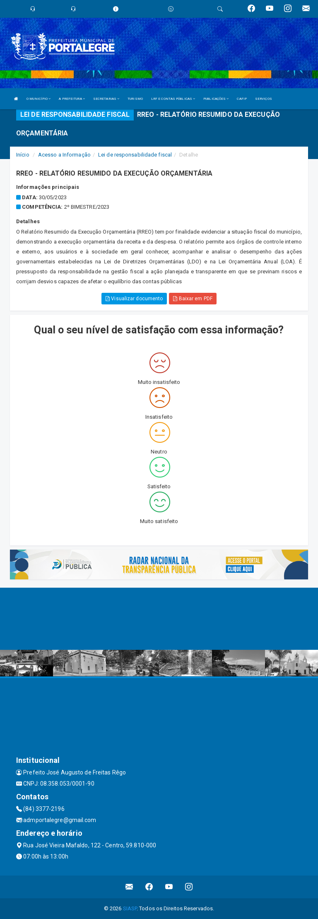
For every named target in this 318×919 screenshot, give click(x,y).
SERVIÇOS (263, 99)
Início (22, 155)
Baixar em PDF (192, 299)
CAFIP (242, 99)
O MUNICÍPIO (38, 99)
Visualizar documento (134, 299)
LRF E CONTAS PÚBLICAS (173, 99)
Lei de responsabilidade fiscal (135, 155)
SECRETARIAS (106, 99)
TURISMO (135, 99)
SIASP (130, 908)
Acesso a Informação (64, 155)
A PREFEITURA (71, 99)
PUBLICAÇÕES (216, 99)
